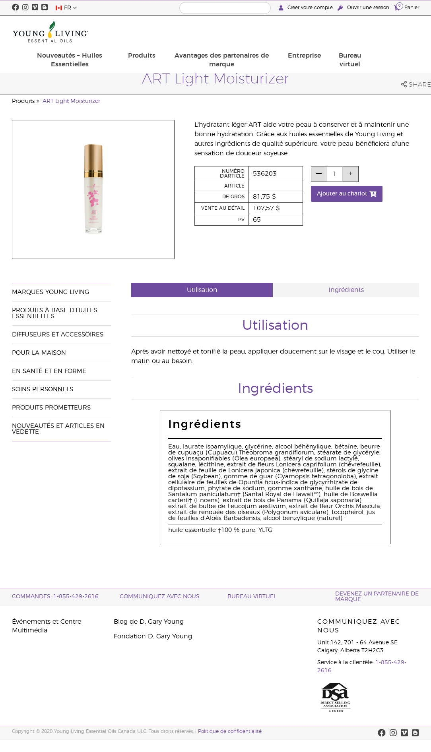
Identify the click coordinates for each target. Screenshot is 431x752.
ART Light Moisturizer (71, 101)
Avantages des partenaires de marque (278, 31)
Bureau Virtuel (251, 596)
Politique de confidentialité (230, 731)
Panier (406, 7)
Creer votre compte (306, 7)
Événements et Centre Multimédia (46, 626)
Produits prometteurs (51, 408)
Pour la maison (39, 353)
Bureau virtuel (396, 31)
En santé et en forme (49, 371)
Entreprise (354, 27)
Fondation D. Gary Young (153, 636)
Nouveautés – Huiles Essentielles (139, 31)
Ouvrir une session (364, 7)
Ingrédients (346, 290)
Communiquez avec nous (160, 596)
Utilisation (202, 290)
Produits (205, 27)
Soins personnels (42, 389)
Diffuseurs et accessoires (57, 335)
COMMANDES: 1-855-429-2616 (55, 596)
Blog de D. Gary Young (149, 622)
